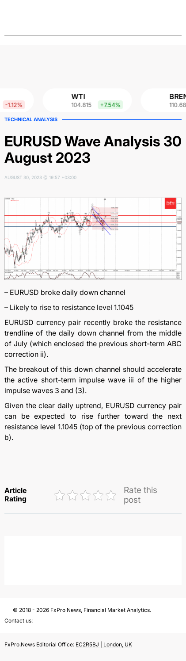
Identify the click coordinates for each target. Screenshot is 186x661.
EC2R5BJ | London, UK (104, 644)
